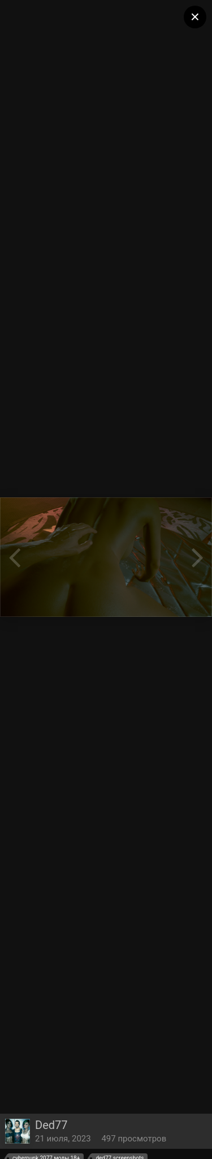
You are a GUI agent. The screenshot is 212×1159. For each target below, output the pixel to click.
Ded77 (51, 1125)
